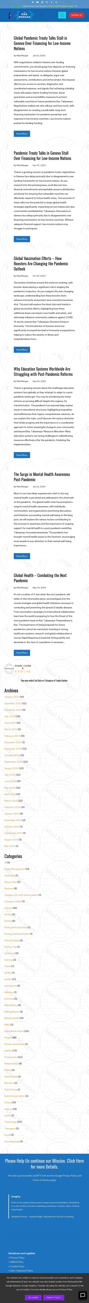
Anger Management (14, 868)
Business (8, 888)
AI (5, 862)
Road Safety (10, 1076)
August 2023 (11, 839)
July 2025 (9, 716)
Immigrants (10, 985)
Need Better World (14, 1031)
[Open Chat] (82, 1295)
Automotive (10, 881)
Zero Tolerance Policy (21, 1270)
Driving (8, 920)
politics (8, 1050)
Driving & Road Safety (15, 927)
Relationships (11, 1063)
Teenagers (9, 1128)
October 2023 (12, 826)
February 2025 (12, 735)
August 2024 (11, 768)
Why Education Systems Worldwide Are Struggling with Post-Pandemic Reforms (43, 371)
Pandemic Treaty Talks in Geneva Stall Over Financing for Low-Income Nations (42, 155)
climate (8, 907)
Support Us (76, 15)
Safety (7, 1102)
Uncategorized (12, 1141)
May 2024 (9, 787)
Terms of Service (41, 1180)
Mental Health (11, 1018)
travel (7, 1134)
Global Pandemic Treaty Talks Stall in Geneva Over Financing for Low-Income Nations (42, 43)
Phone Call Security (14, 1044)
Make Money (10, 1005)
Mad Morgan (22, 55)
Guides (7, 972)
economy (9, 953)
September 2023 (13, 833)
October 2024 (12, 755)
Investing (9, 998)
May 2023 (9, 846)
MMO (7, 1024)
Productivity (10, 1057)
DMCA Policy (17, 1261)
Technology (10, 1121)
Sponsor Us (17, 6)
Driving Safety (11, 940)
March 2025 (10, 729)
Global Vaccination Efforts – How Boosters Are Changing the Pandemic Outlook (41, 263)
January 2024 (11, 813)
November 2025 (13, 709)
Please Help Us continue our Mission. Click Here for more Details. (44, 1163)
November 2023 (13, 820)
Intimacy (8, 992)
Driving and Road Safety (16, 933)
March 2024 (11, 800)
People (7, 1037)
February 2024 (12, 807)
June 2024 (10, 781)
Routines (9, 1083)
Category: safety (13, 901)
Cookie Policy (17, 1266)
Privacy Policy (54, 1297)
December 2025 (13, 703)
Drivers (7, 914)
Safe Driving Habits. (14, 1096)
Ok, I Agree (33, 1297)
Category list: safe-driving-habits (21, 894)
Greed (7, 966)
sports (7, 1115)
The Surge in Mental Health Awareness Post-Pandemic (42, 476)
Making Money (11, 1011)
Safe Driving (10, 1089)
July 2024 (9, 774)
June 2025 (10, 722)
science (8, 1109)
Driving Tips (10, 946)
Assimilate (9, 875)
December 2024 (13, 742)
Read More (21, 133)
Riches (7, 1070)
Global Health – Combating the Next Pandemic (40, 577)
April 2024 (10, 794)
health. (7, 979)
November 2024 (13, 748)
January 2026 (11, 696)
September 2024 (13, 761)
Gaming (8, 959)
